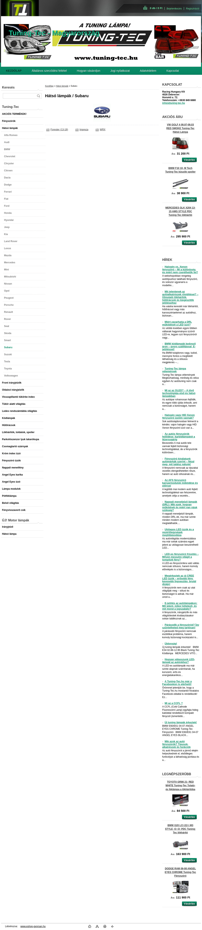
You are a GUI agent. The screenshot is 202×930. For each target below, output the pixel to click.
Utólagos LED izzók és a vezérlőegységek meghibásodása (178, 532)
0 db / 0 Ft (156, 8)
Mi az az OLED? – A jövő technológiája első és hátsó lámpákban (178, 393)
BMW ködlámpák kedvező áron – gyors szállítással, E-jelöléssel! (179, 346)
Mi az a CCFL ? (172, 703)
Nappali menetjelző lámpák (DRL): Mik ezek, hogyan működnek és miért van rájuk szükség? (179, 506)
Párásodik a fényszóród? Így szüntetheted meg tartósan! (180, 626)
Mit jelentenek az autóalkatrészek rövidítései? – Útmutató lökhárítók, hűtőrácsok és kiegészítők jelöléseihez (180, 297)
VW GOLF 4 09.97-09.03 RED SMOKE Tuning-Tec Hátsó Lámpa (180, 128)
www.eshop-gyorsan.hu (33, 926)
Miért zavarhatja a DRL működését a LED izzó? (177, 323)
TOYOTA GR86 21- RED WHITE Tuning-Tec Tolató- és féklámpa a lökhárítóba (180, 785)
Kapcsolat (172, 70)
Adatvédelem (148, 70)
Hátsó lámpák (62, 86)
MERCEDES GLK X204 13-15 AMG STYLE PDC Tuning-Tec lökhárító (180, 211)
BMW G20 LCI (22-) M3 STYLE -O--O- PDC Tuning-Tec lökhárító (180, 829)
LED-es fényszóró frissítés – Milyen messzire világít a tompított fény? (180, 557)
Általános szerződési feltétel (49, 70)
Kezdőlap (49, 86)
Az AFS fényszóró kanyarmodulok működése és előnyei (180, 483)
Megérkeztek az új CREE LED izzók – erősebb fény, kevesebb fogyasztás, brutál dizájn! (179, 580)
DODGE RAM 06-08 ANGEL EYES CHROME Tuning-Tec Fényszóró (180, 872)
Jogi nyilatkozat (120, 70)
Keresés (8, 87)
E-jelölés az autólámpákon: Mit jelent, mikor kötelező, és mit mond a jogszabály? (179, 606)
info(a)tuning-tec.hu (173, 103)
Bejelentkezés (174, 8)
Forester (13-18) (59, 129)
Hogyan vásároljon (88, 70)
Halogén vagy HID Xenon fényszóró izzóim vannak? (178, 416)
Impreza (84, 129)
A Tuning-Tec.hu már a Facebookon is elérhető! (177, 683)
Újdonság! (169, 643)
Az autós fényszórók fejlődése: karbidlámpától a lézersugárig (178, 436)
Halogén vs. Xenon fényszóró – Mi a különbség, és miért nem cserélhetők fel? (180, 269)
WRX (102, 129)
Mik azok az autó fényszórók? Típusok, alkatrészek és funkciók (176, 744)
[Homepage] (14, 71)
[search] (38, 95)
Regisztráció (192, 8)
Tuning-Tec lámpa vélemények (174, 370)
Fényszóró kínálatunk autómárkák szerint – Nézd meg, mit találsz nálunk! (178, 461)
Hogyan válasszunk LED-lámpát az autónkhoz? (178, 661)
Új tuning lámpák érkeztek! (179, 722)
